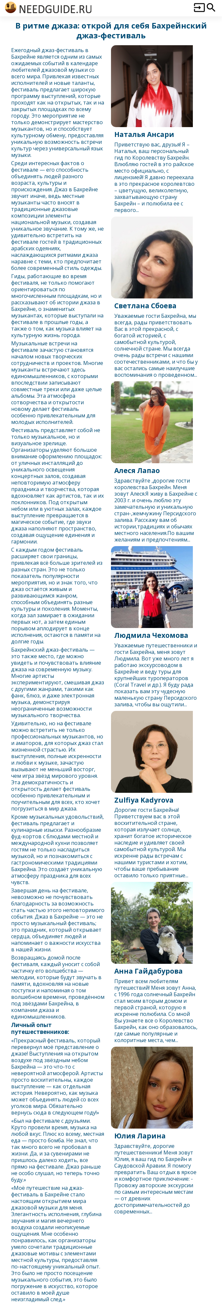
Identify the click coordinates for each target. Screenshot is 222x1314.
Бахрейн (22, 56)
